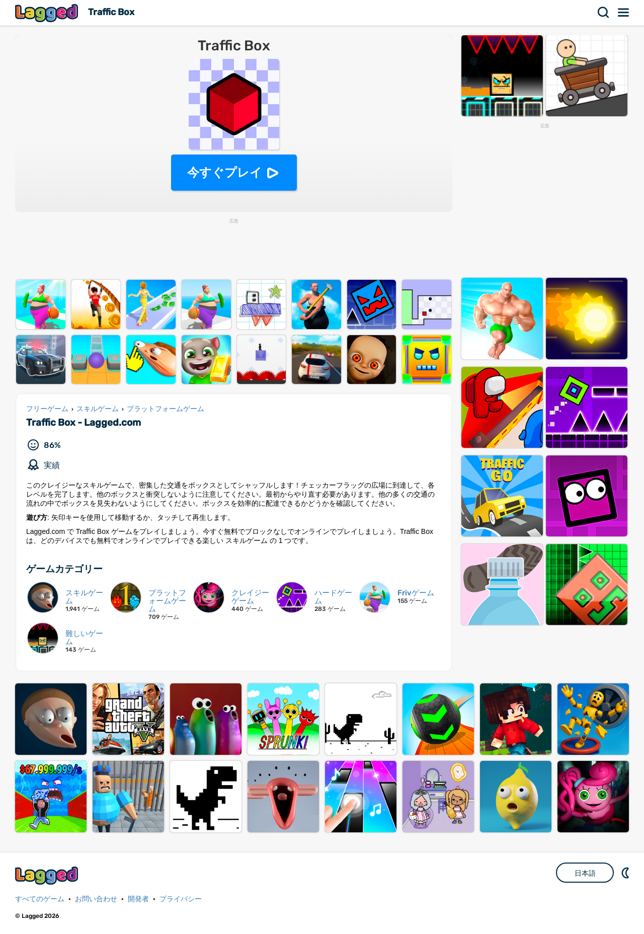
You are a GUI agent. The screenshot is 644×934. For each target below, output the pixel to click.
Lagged (47, 13)
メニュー (624, 12)
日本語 (585, 873)
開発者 (138, 899)
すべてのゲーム (39, 899)
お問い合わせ (96, 899)
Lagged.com (47, 875)
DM (626, 873)
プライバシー (180, 899)
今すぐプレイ (224, 172)
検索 (604, 12)
